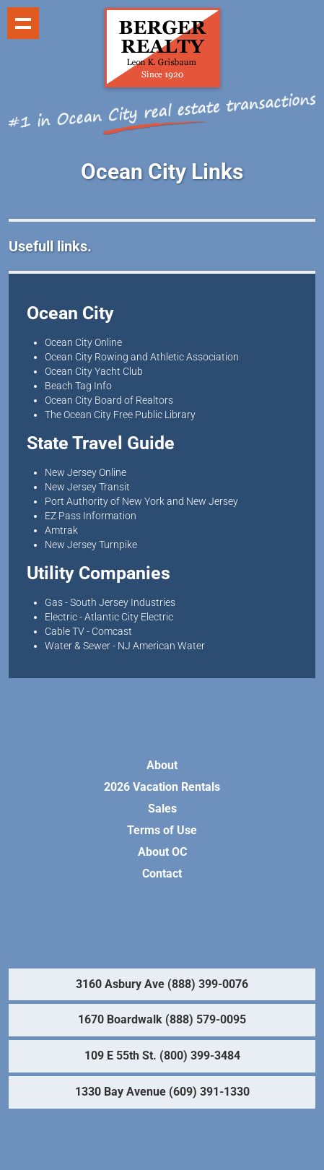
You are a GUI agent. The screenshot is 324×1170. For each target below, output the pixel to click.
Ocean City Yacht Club (94, 371)
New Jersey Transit (87, 487)
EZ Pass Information (90, 515)
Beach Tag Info (78, 385)
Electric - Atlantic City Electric (109, 617)
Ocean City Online (83, 342)
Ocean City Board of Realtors (109, 400)
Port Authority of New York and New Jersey (141, 501)
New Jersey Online (85, 472)
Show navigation (23, 23)
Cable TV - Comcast (88, 631)
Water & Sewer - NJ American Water (125, 645)
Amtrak (61, 530)
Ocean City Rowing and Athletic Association (142, 357)
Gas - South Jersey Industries (110, 602)
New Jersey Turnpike (91, 544)
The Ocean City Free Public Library (120, 414)
